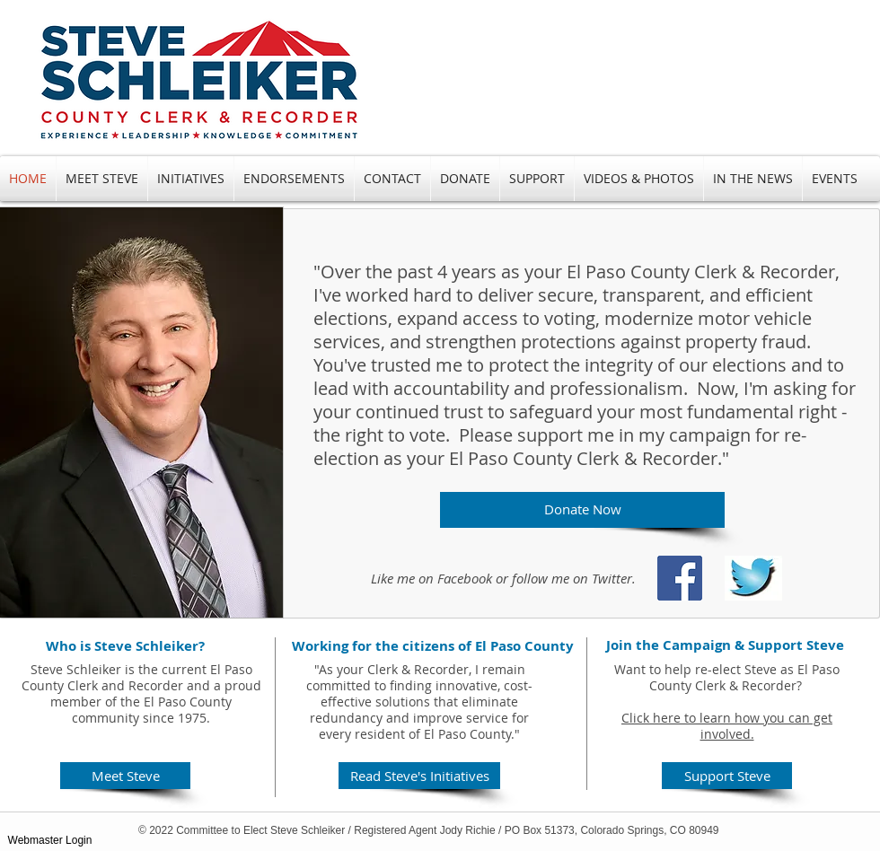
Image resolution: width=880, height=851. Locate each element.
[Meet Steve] (125, 775)
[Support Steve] (727, 775)
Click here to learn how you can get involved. (726, 725)
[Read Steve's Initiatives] (419, 775)
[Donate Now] (582, 510)
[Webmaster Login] (50, 840)
